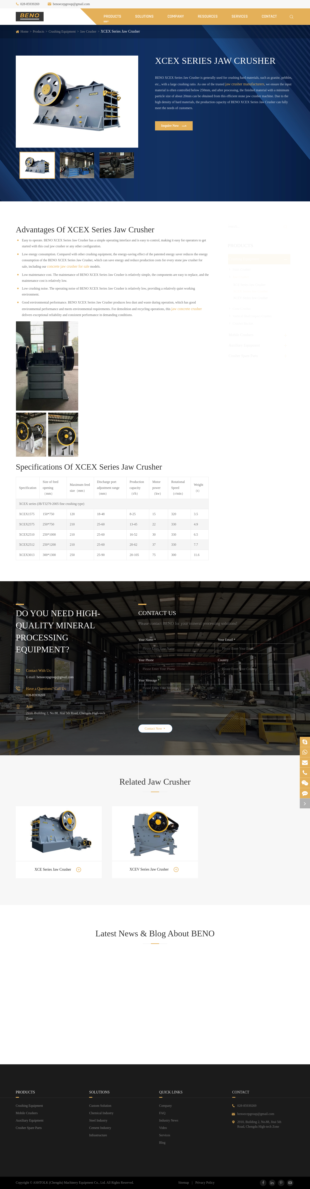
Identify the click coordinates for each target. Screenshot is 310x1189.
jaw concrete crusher (186, 305)
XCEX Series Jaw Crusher (120, 31)
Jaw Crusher (88, 31)
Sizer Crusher (242, 269)
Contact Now (159, 728)
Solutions (144, 16)
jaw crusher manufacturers (244, 84)
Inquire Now (173, 125)
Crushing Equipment (62, 31)
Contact (269, 16)
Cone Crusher (242, 308)
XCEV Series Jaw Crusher (250, 298)
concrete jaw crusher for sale (68, 262)
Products (112, 16)
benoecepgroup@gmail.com (71, 4)
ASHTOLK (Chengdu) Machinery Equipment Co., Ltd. (69, 1182)
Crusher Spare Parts (243, 356)
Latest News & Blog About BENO (155, 937)
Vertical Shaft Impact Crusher (252, 316)
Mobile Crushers (241, 335)
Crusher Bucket (243, 323)
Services (240, 16)
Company (175, 16)
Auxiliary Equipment (244, 345)
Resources (208, 16)
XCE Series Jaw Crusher (249, 284)
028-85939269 (29, 4)
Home (24, 31)
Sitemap (183, 1182)
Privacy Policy (205, 1182)
